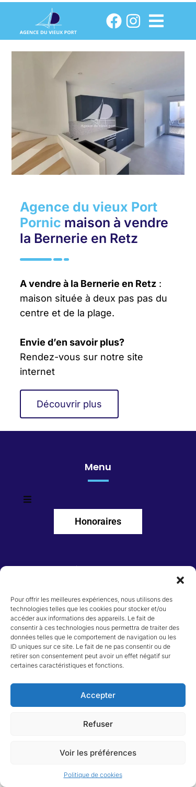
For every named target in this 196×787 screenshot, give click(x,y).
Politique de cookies (93, 775)
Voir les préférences (98, 753)
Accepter (98, 695)
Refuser (98, 724)
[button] (180, 579)
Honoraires (98, 521)
